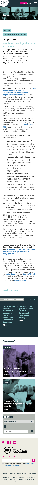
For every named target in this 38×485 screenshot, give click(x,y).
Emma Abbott (29, 274)
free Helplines (20, 280)
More (5, 325)
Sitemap (4, 473)
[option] (11, 315)
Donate (23, 3)
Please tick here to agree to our (20, 464)
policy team (10, 274)
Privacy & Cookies (21, 473)
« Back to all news (10, 290)
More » (6, 374)
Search (29, 3)
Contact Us (12, 473)
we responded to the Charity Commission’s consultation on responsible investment (19, 91)
